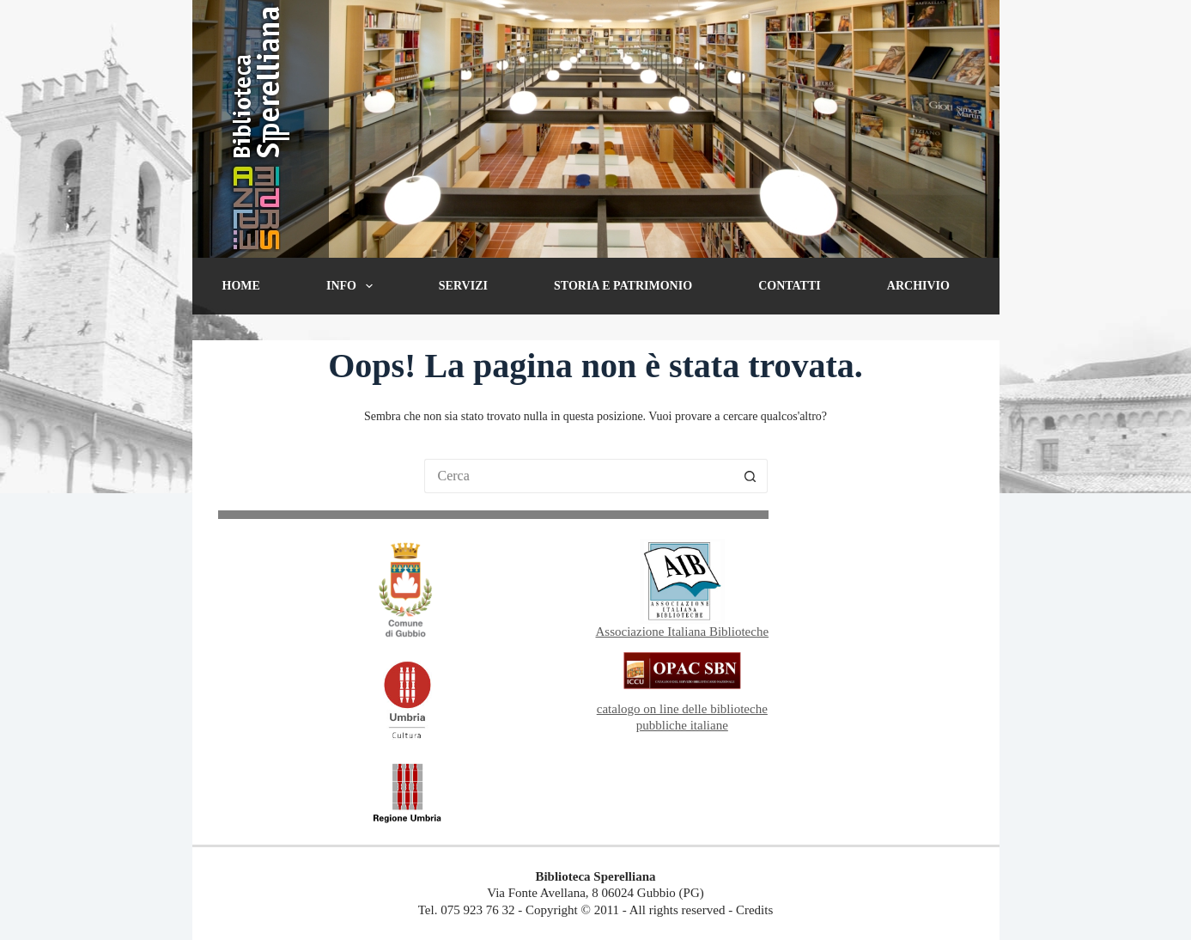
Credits (754, 910)
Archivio (918, 285)
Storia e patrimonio (623, 285)
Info (353, 286)
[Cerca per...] (578, 476)
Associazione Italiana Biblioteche (682, 631)
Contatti (789, 285)
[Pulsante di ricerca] (750, 476)
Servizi (463, 285)
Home (241, 285)
